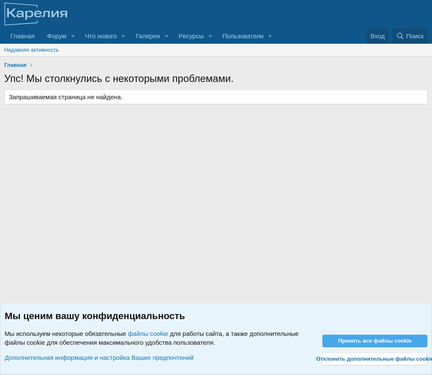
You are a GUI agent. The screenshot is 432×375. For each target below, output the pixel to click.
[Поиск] (410, 36)
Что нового (101, 36)
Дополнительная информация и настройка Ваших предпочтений (99, 357)
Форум (56, 36)
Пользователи (242, 36)
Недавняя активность (31, 50)
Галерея (148, 36)
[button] (73, 36)
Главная (22, 36)
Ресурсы (191, 36)
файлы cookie (148, 333)
